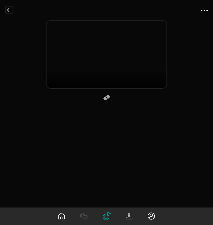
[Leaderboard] (129, 216)
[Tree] (106, 216)
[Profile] (151, 216)
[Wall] (61, 216)
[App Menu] (204, 10)
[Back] (9, 10)
